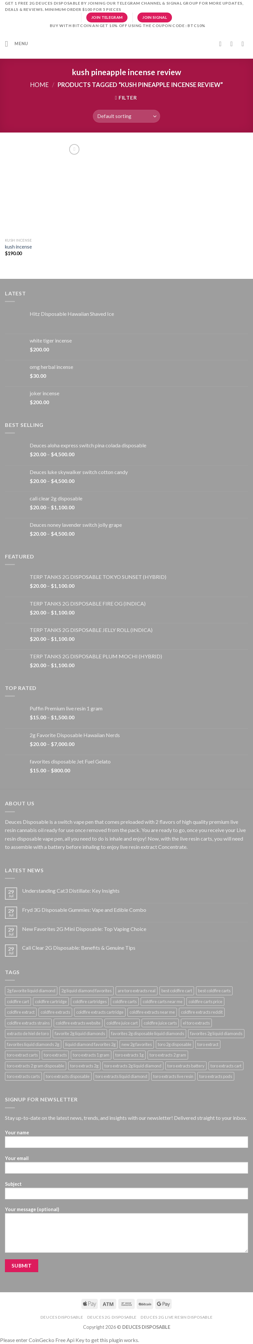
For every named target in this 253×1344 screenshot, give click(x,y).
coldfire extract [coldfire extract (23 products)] (21, 1012)
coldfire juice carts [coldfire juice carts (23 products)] (160, 1023)
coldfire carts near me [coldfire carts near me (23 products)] (163, 1001)
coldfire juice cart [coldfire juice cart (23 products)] (122, 1023)
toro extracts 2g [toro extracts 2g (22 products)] (84, 1065)
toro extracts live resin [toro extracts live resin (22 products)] (173, 1076)
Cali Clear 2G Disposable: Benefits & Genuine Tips (78, 947)
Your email (126, 1166)
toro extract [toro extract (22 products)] (207, 1044)
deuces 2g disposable (112, 1317)
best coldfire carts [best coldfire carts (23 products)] (214, 990)
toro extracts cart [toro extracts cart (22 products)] (226, 1065)
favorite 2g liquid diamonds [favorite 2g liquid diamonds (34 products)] (80, 1033)
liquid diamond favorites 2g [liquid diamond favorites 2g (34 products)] (90, 1044)
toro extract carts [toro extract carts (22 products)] (22, 1055)
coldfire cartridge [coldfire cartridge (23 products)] (51, 1001)
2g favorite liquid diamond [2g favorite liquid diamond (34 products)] (31, 990)
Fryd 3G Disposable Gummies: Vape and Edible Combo (84, 910)
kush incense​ (18, 247)
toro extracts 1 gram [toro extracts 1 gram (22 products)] (91, 1055)
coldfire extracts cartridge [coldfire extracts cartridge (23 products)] (100, 1012)
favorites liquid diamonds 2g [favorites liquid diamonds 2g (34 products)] (33, 1044)
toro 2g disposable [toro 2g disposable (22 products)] (174, 1044)
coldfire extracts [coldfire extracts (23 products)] (55, 1012)
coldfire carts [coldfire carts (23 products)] (125, 1001)
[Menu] (16, 44)
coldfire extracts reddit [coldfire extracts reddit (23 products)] (202, 1012)
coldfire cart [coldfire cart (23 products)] (18, 1001)
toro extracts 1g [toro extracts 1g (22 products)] (129, 1055)
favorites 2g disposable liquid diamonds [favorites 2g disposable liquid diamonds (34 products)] (147, 1033)
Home (39, 84)
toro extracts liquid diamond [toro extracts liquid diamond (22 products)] (121, 1076)
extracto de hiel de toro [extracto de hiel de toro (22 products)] (28, 1033)
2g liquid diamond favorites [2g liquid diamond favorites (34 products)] (86, 990)
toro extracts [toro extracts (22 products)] (55, 1055)
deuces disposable (62, 1317)
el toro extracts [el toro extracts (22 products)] (196, 1023)
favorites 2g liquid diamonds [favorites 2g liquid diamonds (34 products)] (216, 1033)
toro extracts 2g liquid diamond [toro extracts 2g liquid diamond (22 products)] (132, 1065)
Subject (126, 1192)
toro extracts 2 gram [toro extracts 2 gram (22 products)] (168, 1055)
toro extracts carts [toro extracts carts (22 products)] (23, 1076)
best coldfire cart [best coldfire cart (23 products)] (176, 990)
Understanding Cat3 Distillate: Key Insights (71, 890)
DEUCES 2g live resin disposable (176, 1317)
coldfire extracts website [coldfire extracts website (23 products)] (78, 1023)
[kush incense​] (43, 188)
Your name (126, 1141)
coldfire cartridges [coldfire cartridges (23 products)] (90, 1001)
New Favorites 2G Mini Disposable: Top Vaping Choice (84, 929)
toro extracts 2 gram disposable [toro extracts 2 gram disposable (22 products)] (35, 1065)
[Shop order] (126, 116)
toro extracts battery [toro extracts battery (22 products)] (186, 1065)
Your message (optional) (126, 1232)
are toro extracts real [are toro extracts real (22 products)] (136, 990)
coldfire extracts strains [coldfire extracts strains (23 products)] (28, 1023)
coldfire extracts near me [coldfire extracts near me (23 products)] (152, 1012)
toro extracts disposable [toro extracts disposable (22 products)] (68, 1076)
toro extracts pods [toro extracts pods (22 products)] (215, 1076)
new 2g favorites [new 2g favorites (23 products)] (137, 1044)
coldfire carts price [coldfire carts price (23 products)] (205, 1001)
